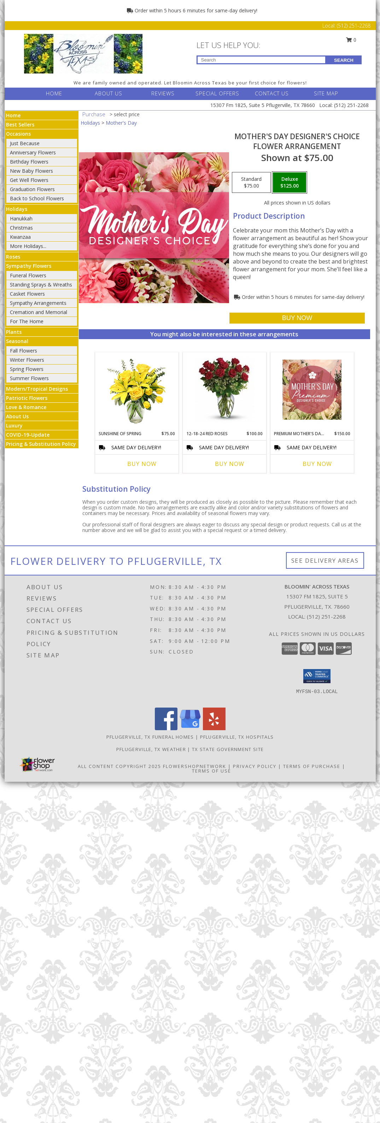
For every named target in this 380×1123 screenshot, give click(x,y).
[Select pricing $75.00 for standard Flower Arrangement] (251, 182)
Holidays (16, 209)
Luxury (14, 425)
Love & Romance (26, 407)
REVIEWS (163, 93)
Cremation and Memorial (38, 312)
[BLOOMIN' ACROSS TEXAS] (83, 53)
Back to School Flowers (37, 198)
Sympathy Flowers (28, 265)
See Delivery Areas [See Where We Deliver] (325, 560)
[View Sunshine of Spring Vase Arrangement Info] (136, 390)
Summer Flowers (29, 378)
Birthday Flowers (29, 161)
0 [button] (351, 39)
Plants (14, 332)
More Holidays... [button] (28, 246)
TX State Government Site (228, 749)
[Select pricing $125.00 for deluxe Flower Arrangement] (289, 182)
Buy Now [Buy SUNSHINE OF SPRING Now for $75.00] (142, 464)
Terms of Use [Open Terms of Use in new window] (211, 771)
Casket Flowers (27, 293)
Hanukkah (21, 218)
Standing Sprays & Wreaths (41, 284)
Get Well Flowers (29, 180)
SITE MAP (326, 93)
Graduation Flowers (32, 189)
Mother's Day (121, 122)
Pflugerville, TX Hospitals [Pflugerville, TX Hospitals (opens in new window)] (237, 737)
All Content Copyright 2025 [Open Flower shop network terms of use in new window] (119, 766)
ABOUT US (108, 93)
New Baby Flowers (31, 170)
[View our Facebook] (166, 728)
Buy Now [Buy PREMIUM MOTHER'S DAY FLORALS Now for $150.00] (317, 464)
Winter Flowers (27, 359)
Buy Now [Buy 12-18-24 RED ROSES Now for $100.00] (229, 464)
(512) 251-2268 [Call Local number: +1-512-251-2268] (353, 25)
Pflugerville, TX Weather (151, 749)
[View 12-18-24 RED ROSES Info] (224, 389)
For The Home (26, 321)
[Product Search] (261, 59)
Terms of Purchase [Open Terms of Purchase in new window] (311, 766)
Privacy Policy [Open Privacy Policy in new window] (254, 766)
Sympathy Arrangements (38, 303)
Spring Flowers (26, 369)
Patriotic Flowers (26, 398)
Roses (13, 256)
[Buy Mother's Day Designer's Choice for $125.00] (297, 318)
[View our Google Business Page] (190, 728)
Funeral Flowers (28, 275)
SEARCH (343, 60)
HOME (54, 93)
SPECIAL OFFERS (217, 93)
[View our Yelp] (214, 728)
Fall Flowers (23, 350)
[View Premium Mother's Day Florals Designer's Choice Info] (311, 390)
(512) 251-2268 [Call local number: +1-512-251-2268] (326, 616)
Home (13, 115)
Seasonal (17, 341)
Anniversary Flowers (33, 152)
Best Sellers (20, 124)
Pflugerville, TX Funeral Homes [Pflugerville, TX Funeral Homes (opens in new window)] (150, 737)
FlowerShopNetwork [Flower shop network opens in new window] (194, 766)
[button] (317, 676)
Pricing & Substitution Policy (41, 444)
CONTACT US (272, 93)
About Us (17, 416)
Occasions (18, 133)
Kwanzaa (20, 237)
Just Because (25, 143)
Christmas (21, 227)
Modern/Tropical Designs (37, 388)
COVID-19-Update (27, 434)
